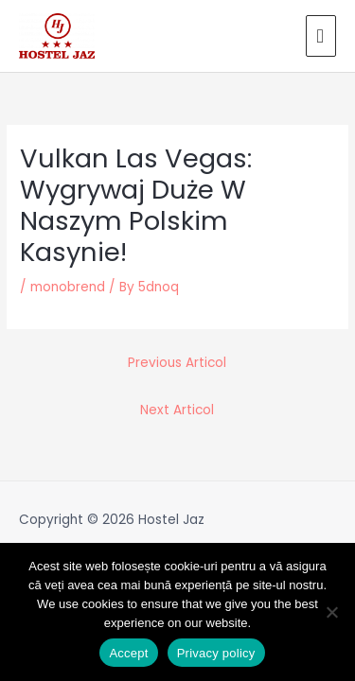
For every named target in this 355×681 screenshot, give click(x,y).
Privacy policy (216, 653)
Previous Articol (177, 363)
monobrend (67, 287)
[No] (331, 611)
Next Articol (177, 410)
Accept (128, 653)
